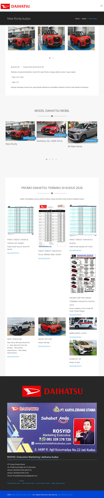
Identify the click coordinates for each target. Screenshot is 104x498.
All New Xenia (75, 146)
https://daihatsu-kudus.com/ (21, 495)
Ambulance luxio (78, 333)
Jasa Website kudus (65, 495)
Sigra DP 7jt (75, 359)
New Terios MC (14, 339)
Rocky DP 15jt (45, 339)
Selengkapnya (13, 253)
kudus (21, 481)
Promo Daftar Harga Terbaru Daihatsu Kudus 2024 (82, 301)
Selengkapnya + (29, 138)
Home (77, 19)
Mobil (84, 19)
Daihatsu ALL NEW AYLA (49, 140)
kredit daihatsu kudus (13, 483)
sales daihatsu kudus (28, 483)
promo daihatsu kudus (43, 483)
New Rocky (11, 143)
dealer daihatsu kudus (58, 483)
